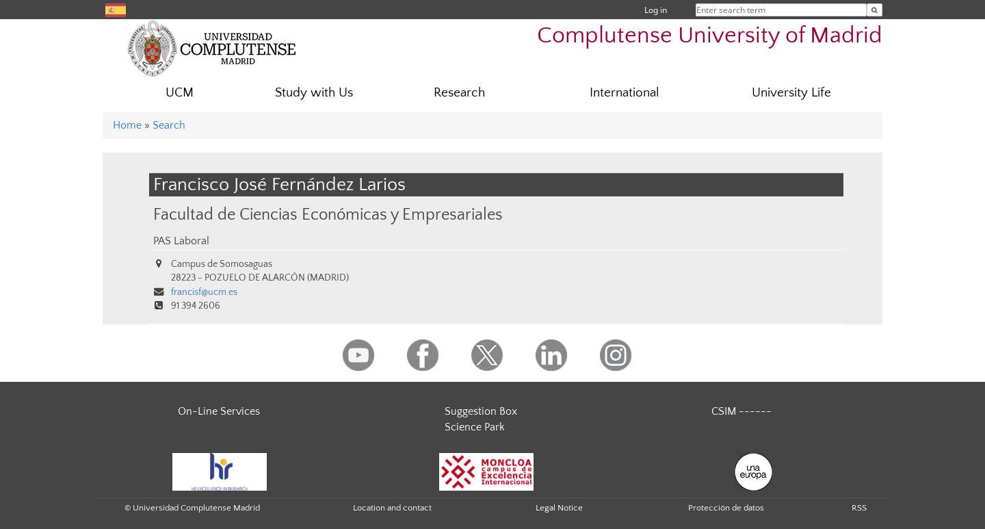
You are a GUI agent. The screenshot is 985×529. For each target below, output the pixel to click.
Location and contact (392, 508)
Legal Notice (559, 508)
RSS (859, 508)
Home (127, 125)
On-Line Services (219, 411)
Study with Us (314, 93)
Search (169, 125)
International (624, 93)
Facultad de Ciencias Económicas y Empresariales (328, 214)
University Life (791, 93)
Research (459, 93)
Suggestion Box (481, 411)
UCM (180, 93)
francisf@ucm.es (204, 292)
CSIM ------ (741, 411)
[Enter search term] (874, 9)
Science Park (475, 427)
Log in (655, 10)
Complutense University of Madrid (709, 36)
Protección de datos (726, 508)
